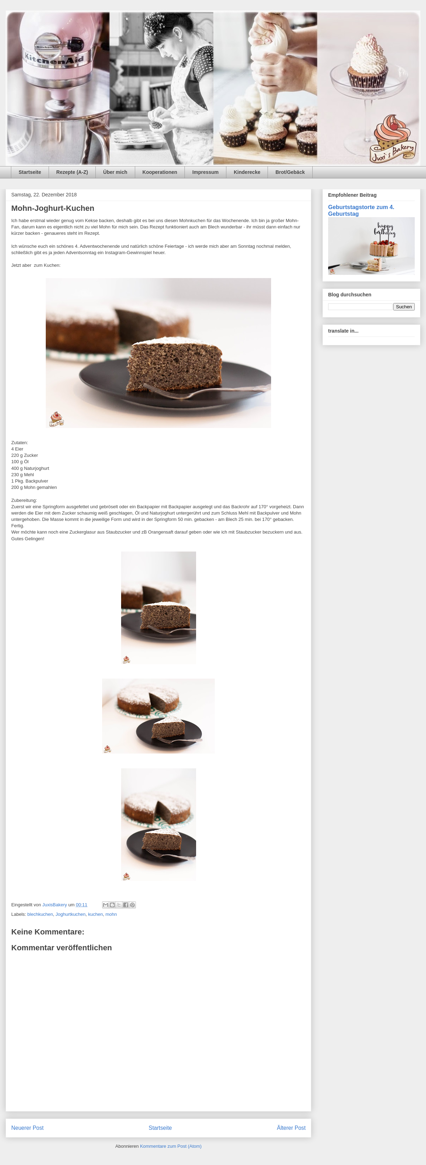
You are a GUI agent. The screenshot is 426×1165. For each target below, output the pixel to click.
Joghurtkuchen (71, 914)
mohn (111, 914)
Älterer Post (291, 1128)
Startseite (30, 172)
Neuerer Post (27, 1128)
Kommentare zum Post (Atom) (171, 1146)
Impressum (205, 172)
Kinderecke (247, 172)
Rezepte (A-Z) (72, 172)
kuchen (95, 914)
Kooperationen (160, 172)
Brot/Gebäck (290, 172)
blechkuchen (40, 914)
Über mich (115, 172)
